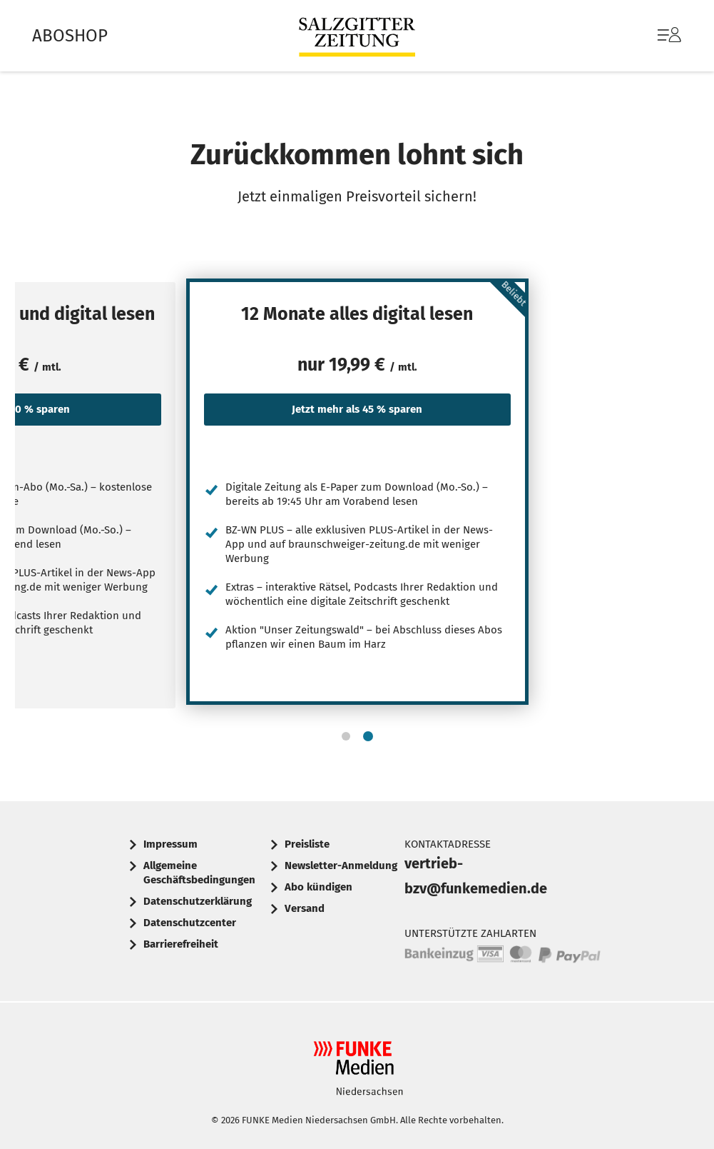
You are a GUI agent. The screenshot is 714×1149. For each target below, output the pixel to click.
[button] (346, 736)
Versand (305, 908)
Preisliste (307, 844)
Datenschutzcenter (189, 922)
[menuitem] (655, 35)
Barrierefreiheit (180, 944)
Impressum (170, 844)
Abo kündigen (318, 886)
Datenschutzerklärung (197, 901)
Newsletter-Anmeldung (341, 865)
